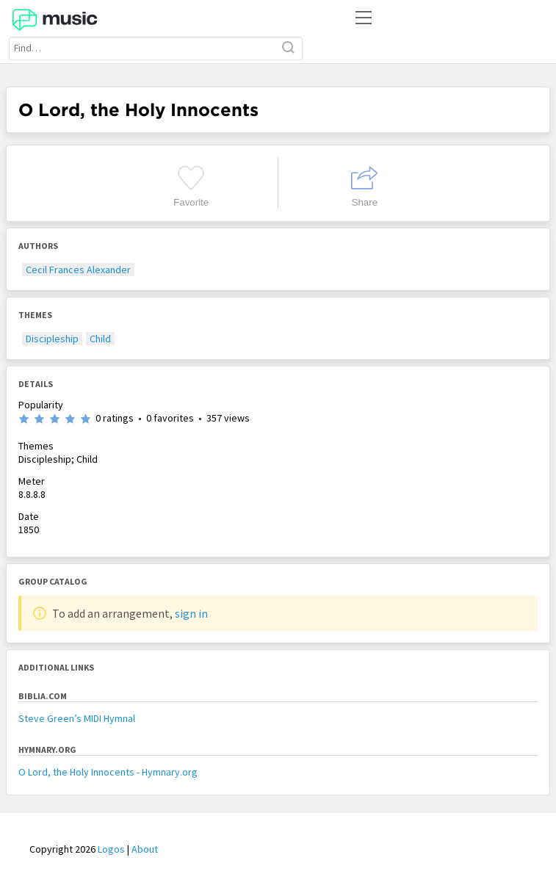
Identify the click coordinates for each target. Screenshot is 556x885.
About (144, 849)
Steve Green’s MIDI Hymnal (76, 718)
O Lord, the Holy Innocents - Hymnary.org (108, 772)
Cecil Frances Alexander (78, 269)
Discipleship (52, 338)
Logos (111, 849)
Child (100, 338)
